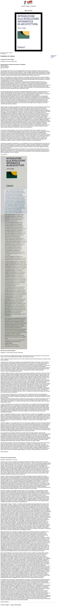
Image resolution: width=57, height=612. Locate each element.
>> (5, 53)
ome (12, 604)
